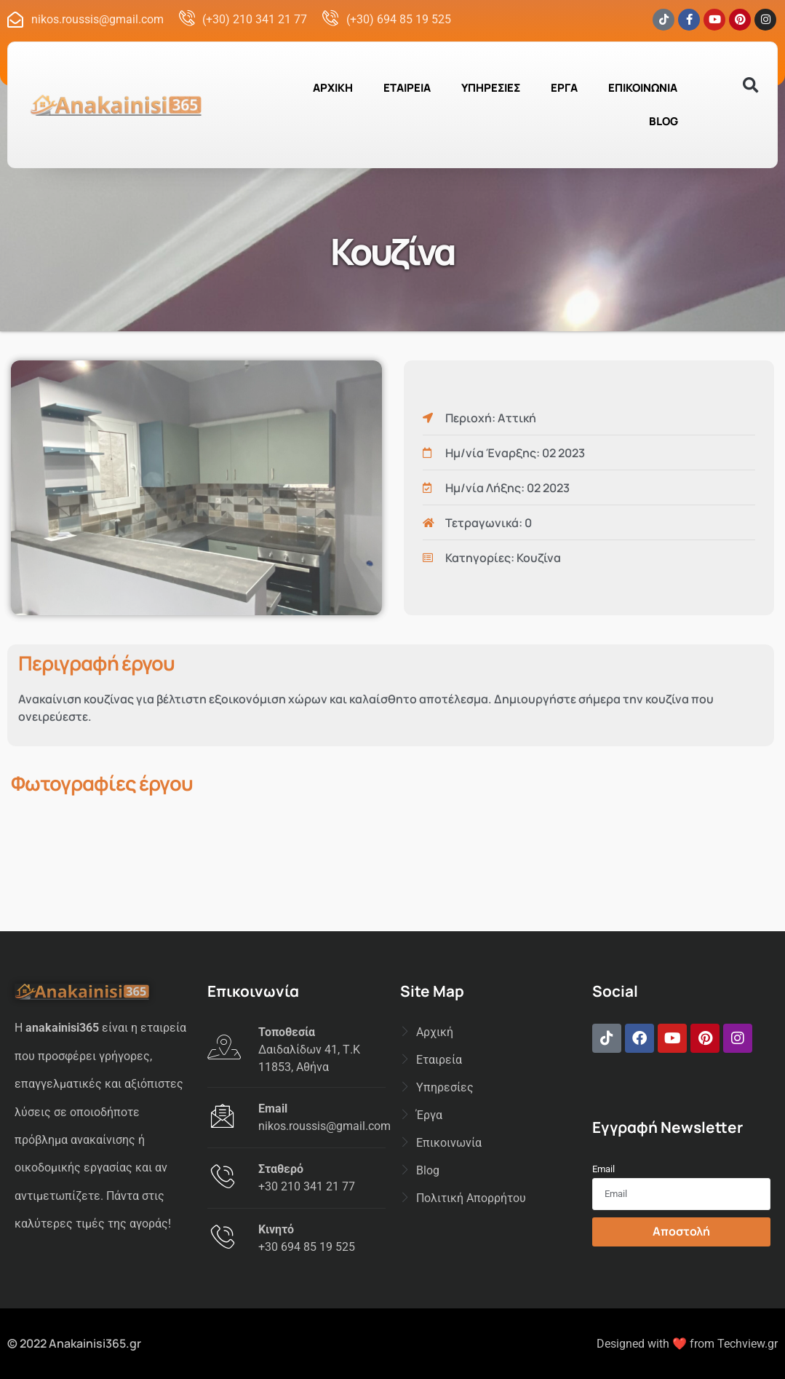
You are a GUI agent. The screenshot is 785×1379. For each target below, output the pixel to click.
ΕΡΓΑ (564, 87)
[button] (750, 85)
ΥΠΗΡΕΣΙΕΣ (490, 87)
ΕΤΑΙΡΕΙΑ (407, 87)
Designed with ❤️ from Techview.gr (687, 1344)
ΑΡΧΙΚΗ (333, 87)
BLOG (663, 121)
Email (603, 1168)
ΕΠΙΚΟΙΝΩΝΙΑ (642, 87)
